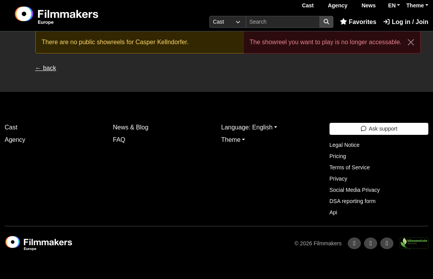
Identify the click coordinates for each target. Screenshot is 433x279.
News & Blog (130, 127)
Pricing (337, 156)
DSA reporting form (352, 201)
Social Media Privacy (354, 190)
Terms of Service (349, 167)
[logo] (75, 15)
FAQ (119, 139)
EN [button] (391, 5)
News (369, 5)
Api (333, 212)
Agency (338, 5)
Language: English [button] (247, 127)
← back (45, 68)
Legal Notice (344, 145)
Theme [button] (415, 5)
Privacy (338, 179)
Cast (308, 5)
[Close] (411, 42)
